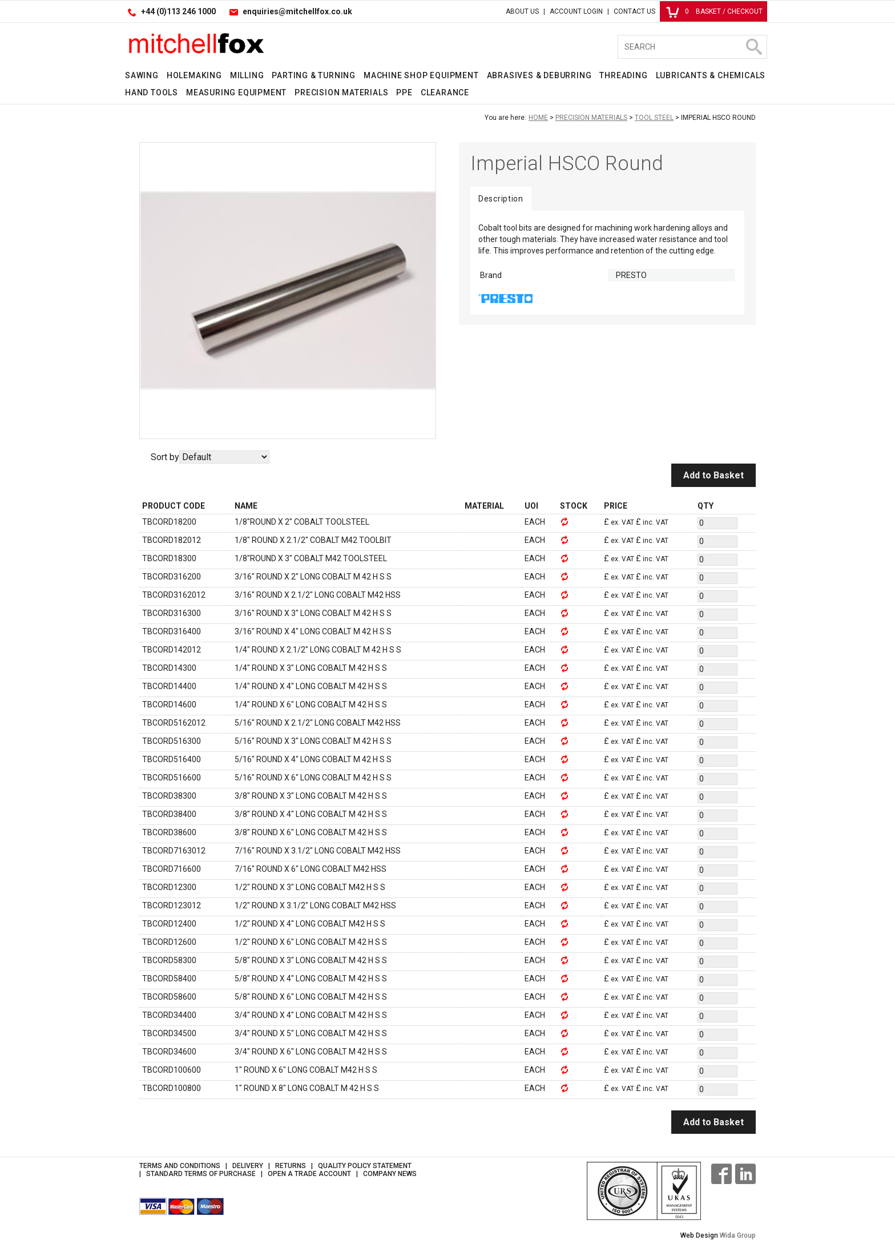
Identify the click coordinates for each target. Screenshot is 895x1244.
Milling (247, 75)
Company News (390, 1174)
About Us (522, 11)
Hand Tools (151, 92)
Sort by (165, 457)
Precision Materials (341, 92)
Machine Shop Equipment (421, 75)
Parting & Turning (314, 75)
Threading (623, 75)
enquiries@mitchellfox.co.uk (297, 11)
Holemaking (194, 75)
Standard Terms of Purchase (201, 1174)
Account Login (576, 11)
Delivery (247, 1166)
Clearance (445, 92)
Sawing (142, 75)
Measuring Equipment (236, 92)
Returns (290, 1166)
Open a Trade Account (309, 1174)
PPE (404, 92)
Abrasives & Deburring (539, 75)
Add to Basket (713, 475)
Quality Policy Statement (365, 1166)
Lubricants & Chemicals (711, 75)
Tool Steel (654, 118)
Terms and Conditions (179, 1166)
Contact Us (634, 11)
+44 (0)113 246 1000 (178, 11)
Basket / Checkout (714, 11)
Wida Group (738, 1235)
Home (538, 118)
